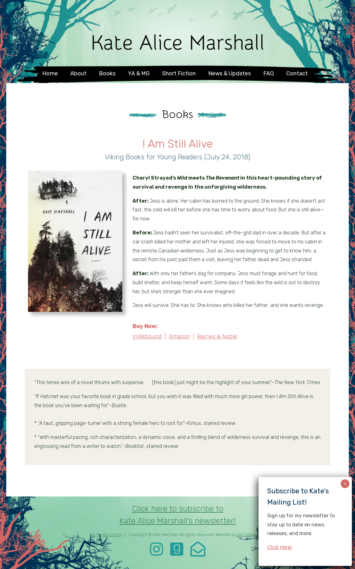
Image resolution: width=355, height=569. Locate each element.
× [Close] (345, 483)
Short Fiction (179, 73)
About (78, 73)
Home (50, 73)
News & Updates (229, 73)
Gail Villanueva (250, 534)
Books (107, 73)
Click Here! (279, 547)
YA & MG (139, 73)
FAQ (268, 73)
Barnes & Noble (217, 336)
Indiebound (147, 336)
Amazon (179, 336)
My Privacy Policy (106, 534)
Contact (297, 73)
